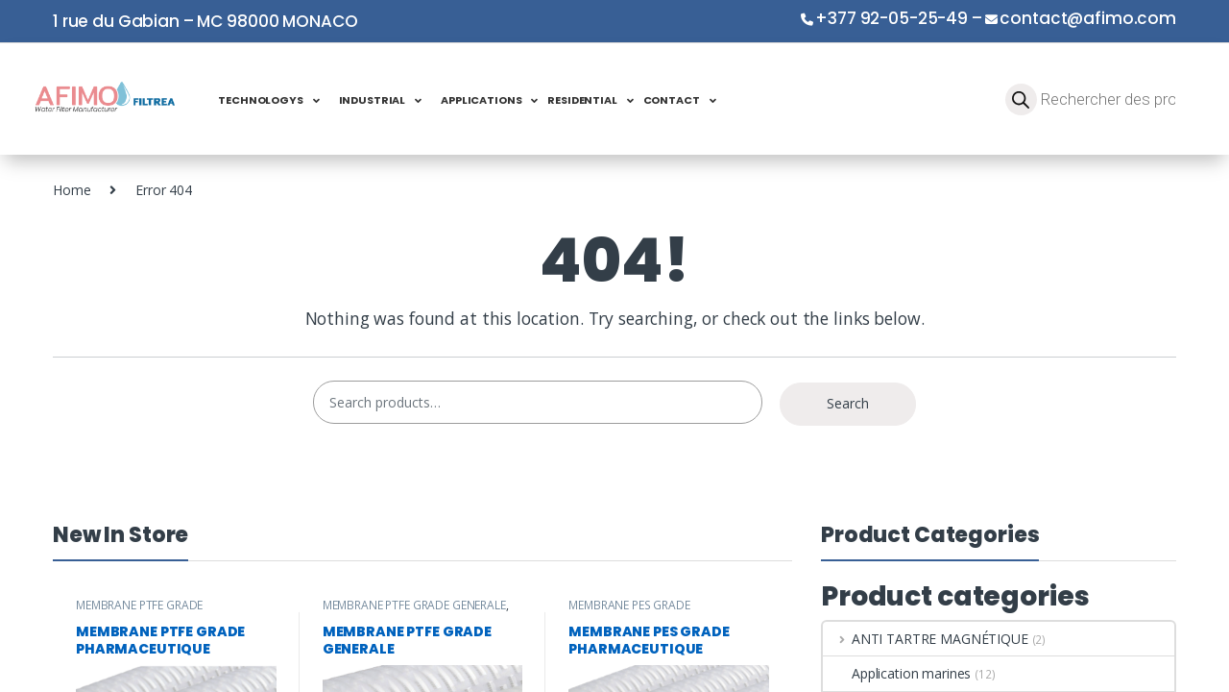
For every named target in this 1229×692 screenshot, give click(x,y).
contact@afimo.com (1088, 18)
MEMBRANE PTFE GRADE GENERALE (414, 605)
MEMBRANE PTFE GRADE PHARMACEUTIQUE (139, 611)
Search (848, 403)
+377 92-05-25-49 (891, 18)
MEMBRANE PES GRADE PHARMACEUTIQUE (628, 611)
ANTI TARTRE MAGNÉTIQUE (925, 639)
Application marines (897, 673)
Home (71, 190)
